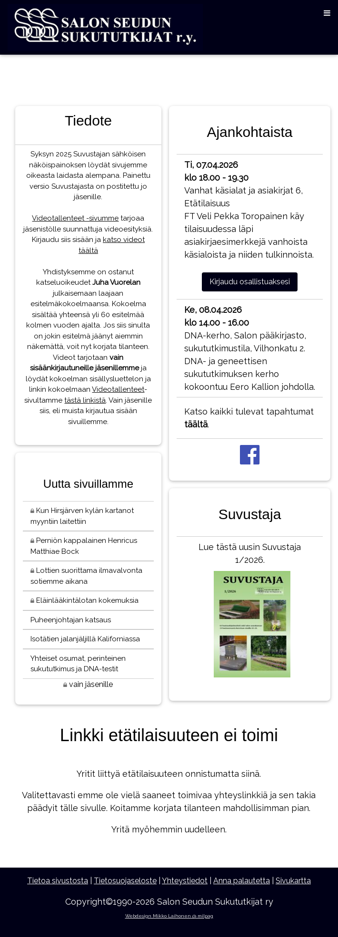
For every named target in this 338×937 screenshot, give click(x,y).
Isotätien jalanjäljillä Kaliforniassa (85, 639)
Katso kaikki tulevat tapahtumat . (249, 417)
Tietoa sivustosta (57, 880)
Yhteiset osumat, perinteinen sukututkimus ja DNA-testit (78, 664)
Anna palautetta (241, 880)
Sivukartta (293, 880)
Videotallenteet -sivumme (75, 218)
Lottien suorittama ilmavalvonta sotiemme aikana (86, 576)
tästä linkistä (85, 400)
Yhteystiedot (185, 880)
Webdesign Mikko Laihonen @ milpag (169, 915)
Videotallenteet (118, 389)
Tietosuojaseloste (125, 880)
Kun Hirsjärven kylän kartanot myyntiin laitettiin (82, 516)
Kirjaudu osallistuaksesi (249, 281)
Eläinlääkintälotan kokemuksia (84, 600)
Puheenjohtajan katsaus (70, 620)
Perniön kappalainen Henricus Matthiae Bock (83, 546)
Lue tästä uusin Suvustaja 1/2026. (250, 612)
